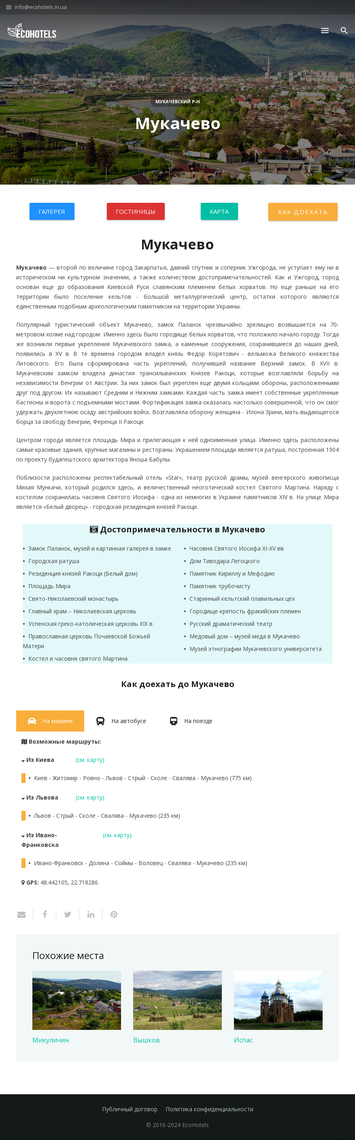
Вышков (146, 1040)
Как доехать (303, 211)
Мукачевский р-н (177, 101)
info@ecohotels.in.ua (41, 7)
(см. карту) (90, 760)
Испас (243, 1040)
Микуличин (50, 1040)
